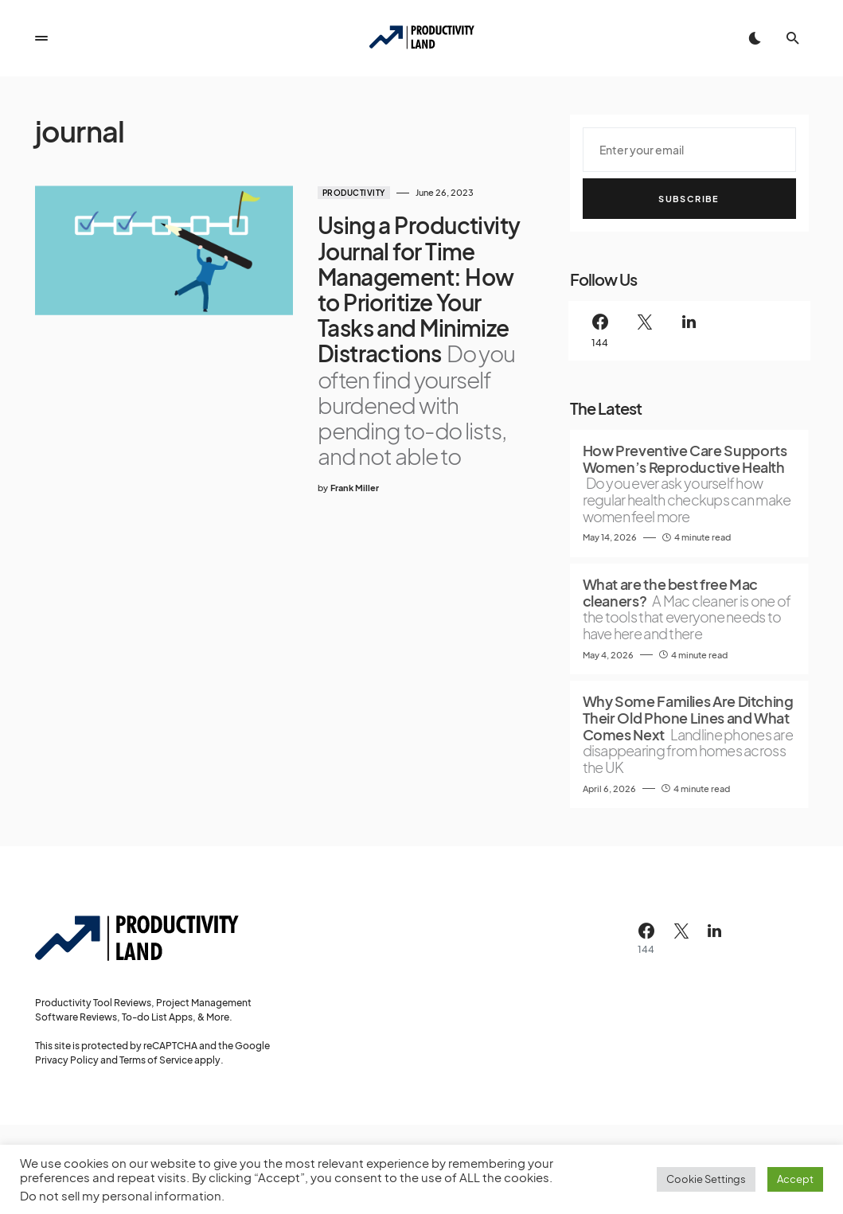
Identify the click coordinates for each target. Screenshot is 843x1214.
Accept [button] (795, 1179)
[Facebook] (600, 331)
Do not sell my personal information (120, 1196)
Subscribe (688, 198)
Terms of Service (156, 1060)
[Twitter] (644, 331)
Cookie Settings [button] (706, 1179)
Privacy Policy (67, 1060)
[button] (41, 38)
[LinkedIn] (689, 331)
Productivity (345, 192)
